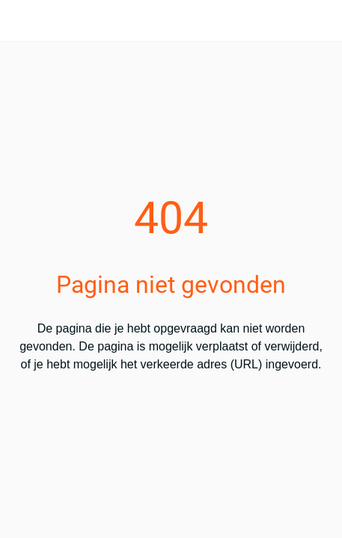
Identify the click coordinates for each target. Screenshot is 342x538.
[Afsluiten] (21, 21)
